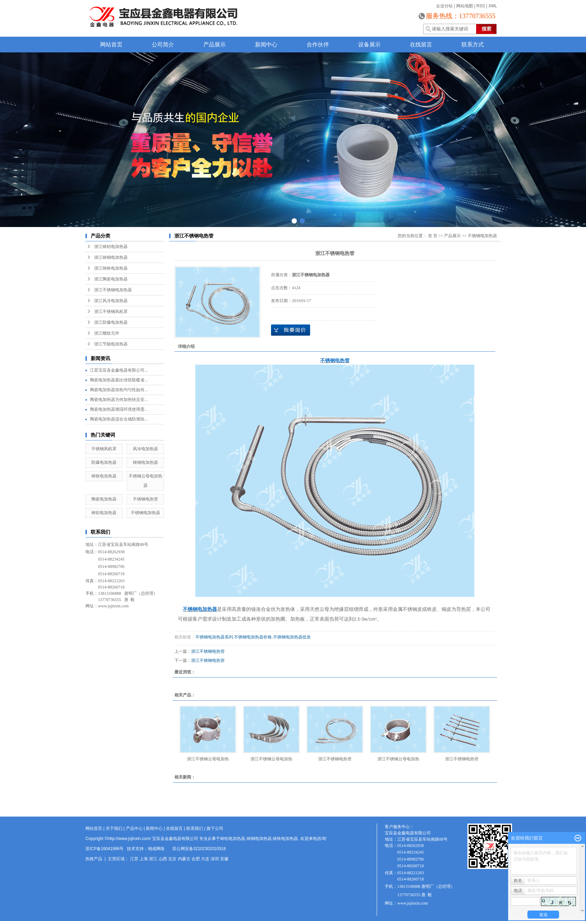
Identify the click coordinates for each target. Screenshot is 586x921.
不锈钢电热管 (145, 499)
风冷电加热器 (145, 448)
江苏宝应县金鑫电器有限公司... (119, 370)
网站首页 (111, 44)
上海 (144, 858)
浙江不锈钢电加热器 (113, 289)
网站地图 (464, 5)
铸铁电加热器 (104, 476)
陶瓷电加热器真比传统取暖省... (119, 380)
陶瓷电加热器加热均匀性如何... (119, 389)
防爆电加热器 (104, 462)
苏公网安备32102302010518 (199, 848)
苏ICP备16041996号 (104, 848)
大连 (205, 858)
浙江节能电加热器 (111, 344)
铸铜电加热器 (145, 462)
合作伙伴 (318, 44)
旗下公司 (214, 828)
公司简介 (163, 44)
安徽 (224, 858)
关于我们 (114, 828)
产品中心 (134, 828)
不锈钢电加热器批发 (292, 637)
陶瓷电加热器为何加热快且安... (119, 399)
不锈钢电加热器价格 (253, 637)
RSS (480, 5)
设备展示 (369, 44)
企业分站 (444, 5)
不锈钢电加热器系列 (214, 637)
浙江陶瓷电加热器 (111, 279)
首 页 (432, 235)
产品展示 (214, 44)
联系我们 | (196, 828)
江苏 (134, 858)
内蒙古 (184, 858)
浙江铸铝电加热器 (111, 246)
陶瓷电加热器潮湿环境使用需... (119, 409)
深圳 (215, 858)
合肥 (195, 858)
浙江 (153, 858)
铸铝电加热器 (104, 512)
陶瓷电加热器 (104, 499)
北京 (172, 858)
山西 (163, 858)
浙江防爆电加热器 (111, 322)
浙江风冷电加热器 (111, 300)
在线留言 (421, 44)
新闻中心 (266, 44)
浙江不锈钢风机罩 (111, 311)
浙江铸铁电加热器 (111, 268)
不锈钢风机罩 (104, 448)
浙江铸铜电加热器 (111, 257)
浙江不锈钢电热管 (208, 651)
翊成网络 (156, 848)
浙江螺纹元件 (106, 333)
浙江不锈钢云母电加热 (208, 758)
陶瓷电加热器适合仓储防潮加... (119, 419)
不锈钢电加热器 (145, 512)
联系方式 (472, 44)
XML (492, 5)
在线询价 (290, 330)
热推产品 (93, 858)
